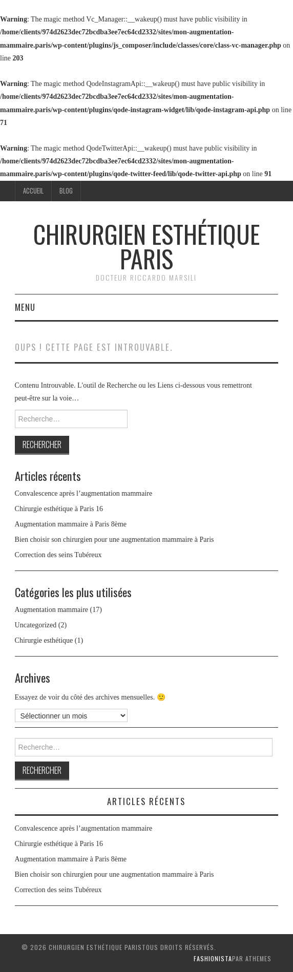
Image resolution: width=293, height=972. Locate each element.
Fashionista (213, 958)
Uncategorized (36, 625)
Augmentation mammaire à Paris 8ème (71, 524)
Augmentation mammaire (51, 610)
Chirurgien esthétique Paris (146, 246)
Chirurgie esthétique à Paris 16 (59, 509)
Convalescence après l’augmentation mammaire (84, 493)
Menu (25, 307)
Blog (66, 191)
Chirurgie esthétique (44, 640)
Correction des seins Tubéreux (58, 555)
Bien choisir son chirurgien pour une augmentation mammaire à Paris (114, 539)
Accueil (33, 191)
